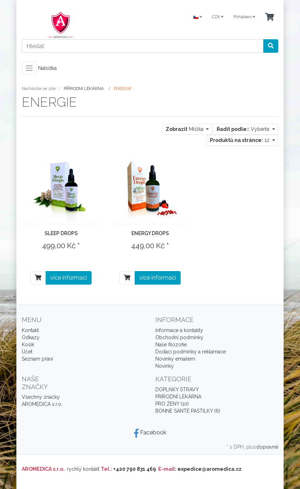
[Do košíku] (38, 278)
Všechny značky (41, 397)
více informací (68, 277)
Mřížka (185, 129)
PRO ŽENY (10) (172, 404)
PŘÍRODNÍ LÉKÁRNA (178, 396)
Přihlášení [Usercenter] (244, 17)
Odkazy (31, 337)
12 (240, 140)
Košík (28, 344)
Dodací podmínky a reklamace (190, 352)
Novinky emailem (175, 359)
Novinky (164, 366)
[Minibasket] (269, 17)
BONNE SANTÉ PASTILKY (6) (187, 411)
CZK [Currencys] (217, 17)
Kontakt (30, 330)
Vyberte (244, 129)
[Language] (197, 17)
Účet (27, 352)
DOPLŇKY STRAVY (177, 389)
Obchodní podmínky (179, 337)
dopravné (267, 447)
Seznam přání (37, 359)
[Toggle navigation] (29, 68)
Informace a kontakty (179, 330)
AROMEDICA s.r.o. (42, 404)
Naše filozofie (171, 344)
